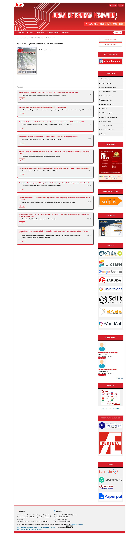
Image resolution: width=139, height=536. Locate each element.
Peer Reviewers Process (107, 87)
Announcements (53, 32)
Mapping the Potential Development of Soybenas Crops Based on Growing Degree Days (48, 137)
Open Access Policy (106, 104)
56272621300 (102, 375)
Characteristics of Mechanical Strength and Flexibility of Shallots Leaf (42, 107)
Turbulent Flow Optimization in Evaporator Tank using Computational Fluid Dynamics (48, 92)
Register (113, 5)
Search (118, 32)
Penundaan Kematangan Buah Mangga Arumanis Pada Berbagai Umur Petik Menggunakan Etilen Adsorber (54, 183)
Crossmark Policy (105, 125)
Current (30, 32)
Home (21, 32)
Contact (102, 134)
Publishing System (106, 113)
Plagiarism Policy (105, 100)
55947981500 (102, 358)
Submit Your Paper (110, 39)
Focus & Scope (104, 79)
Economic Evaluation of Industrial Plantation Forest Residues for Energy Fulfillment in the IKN (51, 122)
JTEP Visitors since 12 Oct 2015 (110, 409)
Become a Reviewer (111, 44)
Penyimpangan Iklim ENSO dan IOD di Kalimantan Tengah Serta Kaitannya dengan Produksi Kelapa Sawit (54, 168)
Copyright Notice (105, 121)
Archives (40, 32)
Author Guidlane (105, 83)
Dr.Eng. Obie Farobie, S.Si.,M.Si (107, 369)
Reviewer (103, 108)
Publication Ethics (106, 96)
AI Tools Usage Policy (106, 130)
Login (121, 5)
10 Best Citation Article (107, 91)
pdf (23, 99)
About (65, 32)
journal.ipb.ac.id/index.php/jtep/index (29, 529)
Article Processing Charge (108, 117)
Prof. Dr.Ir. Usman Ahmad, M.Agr (108, 352)
